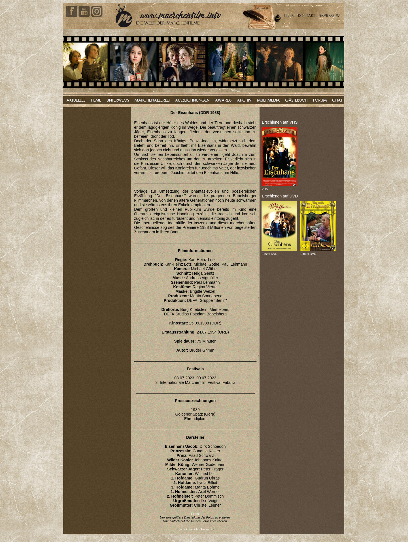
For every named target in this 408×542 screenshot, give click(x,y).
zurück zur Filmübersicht (195, 529)
